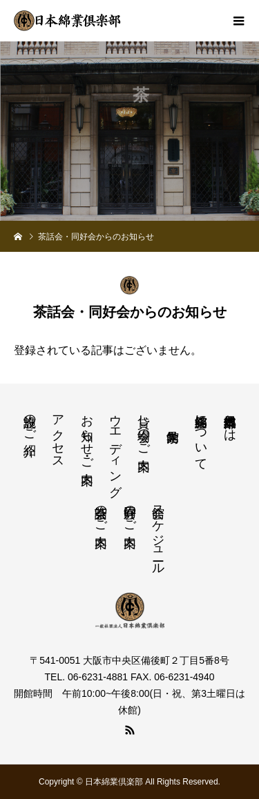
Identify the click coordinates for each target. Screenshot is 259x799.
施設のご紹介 (30, 420)
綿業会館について (201, 435)
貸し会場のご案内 (144, 428)
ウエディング (115, 448)
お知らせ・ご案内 (87, 435)
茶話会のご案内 (101, 511)
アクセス (58, 434)
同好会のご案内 (130, 511)
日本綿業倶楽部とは (230, 420)
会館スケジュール (158, 533)
